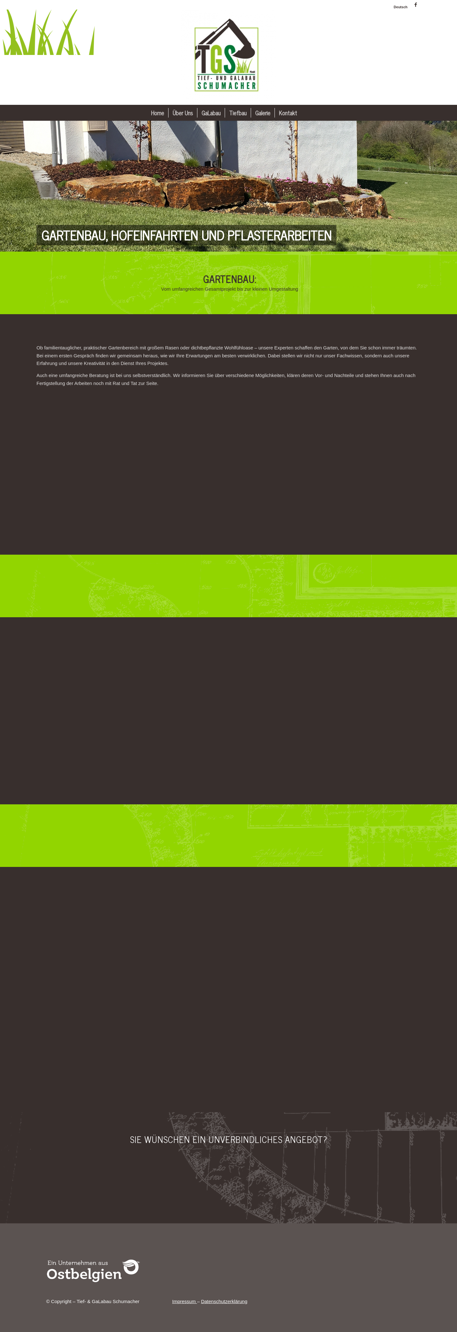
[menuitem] (399, 7)
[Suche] (305, 113)
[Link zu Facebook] (416, 5)
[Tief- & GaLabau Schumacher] (228, 57)
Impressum (184, 1301)
